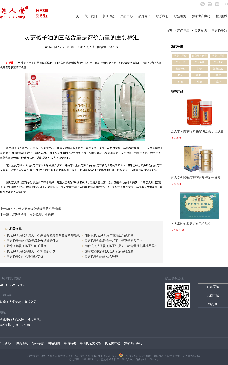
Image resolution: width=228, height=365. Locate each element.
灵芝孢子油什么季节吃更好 (25, 256)
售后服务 (6, 343)
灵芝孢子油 (219, 30)
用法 (199, 81)
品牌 (218, 81)
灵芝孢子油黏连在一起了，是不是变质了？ (113, 240)
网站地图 (54, 343)
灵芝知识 (201, 30)
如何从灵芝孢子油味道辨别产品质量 (109, 235)
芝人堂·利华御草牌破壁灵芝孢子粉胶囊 (197, 131)
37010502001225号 (132, 356)
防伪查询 (22, 343)
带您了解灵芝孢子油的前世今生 (28, 246)
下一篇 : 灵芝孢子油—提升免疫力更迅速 (27, 214)
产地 (180, 81)
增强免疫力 (218, 68)
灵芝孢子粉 (180, 55)
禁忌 (218, 75)
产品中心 (126, 16)
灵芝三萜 (180, 62)
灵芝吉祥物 (112, 343)
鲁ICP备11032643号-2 (104, 356)
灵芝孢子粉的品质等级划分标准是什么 (33, 240)
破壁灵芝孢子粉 (199, 56)
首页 (76, 16)
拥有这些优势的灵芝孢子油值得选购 (109, 251)
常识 (199, 68)
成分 (180, 75)
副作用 (199, 75)
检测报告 (222, 16)
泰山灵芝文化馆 (90, 343)
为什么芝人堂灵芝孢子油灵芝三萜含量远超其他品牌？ (121, 246)
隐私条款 (38, 343)
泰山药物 (70, 343)
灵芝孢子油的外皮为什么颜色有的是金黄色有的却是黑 (43, 235)
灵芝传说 (180, 68)
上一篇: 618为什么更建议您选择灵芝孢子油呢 (30, 208)
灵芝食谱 (218, 62)
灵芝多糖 (199, 62)
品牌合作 (144, 16)
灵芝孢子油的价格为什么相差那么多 (31, 251)
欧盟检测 (180, 16)
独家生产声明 (201, 16)
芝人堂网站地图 (192, 356)
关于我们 (91, 16)
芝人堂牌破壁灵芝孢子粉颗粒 (191, 223)
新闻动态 (109, 16)
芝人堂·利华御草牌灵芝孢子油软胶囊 (195, 177)
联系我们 (162, 16)
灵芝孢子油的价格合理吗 (101, 256)
